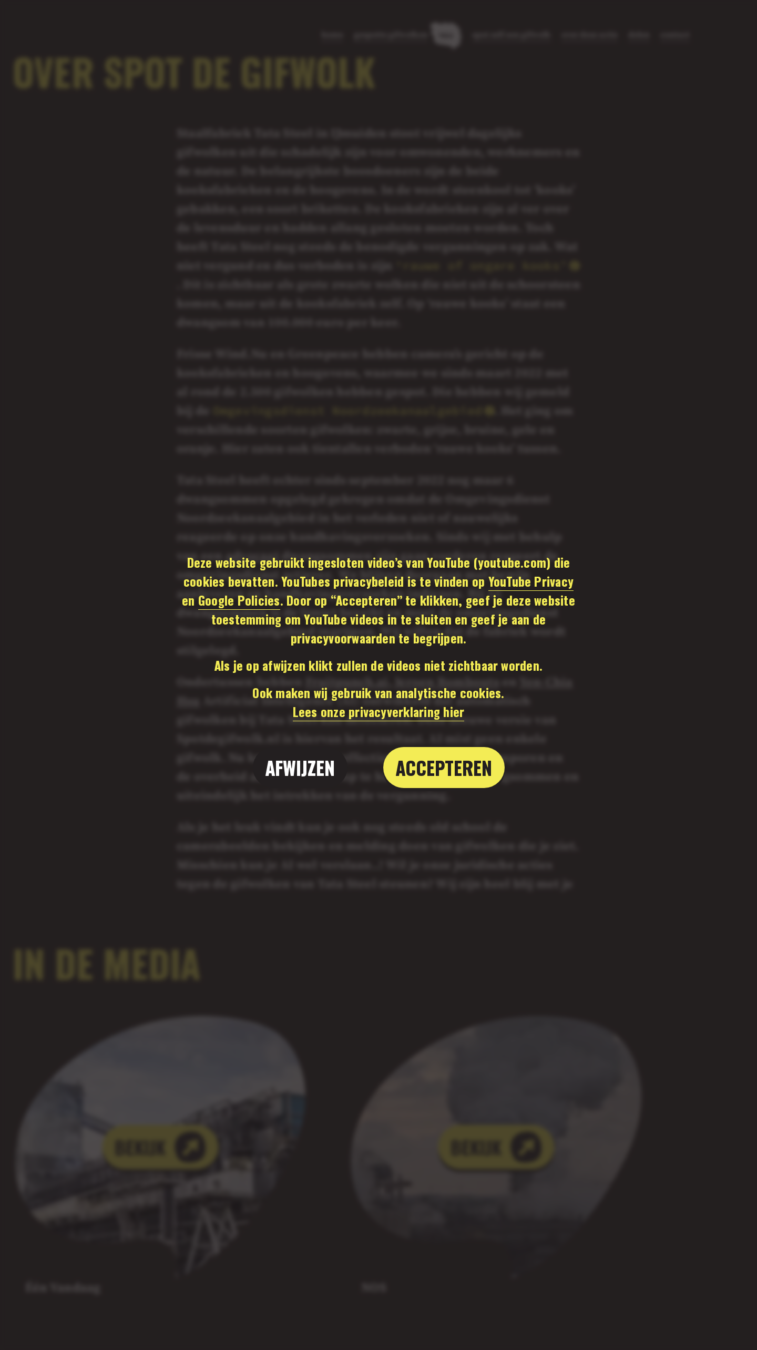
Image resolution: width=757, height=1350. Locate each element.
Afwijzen (300, 767)
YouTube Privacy (531, 580)
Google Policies (239, 599)
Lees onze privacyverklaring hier (379, 711)
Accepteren (444, 767)
